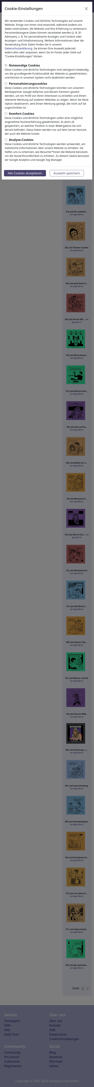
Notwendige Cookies (24, 65)
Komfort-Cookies (21, 114)
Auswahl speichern (66, 173)
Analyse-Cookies (21, 140)
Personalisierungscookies (28, 84)
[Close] (86, 9)
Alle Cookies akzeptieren (25, 173)
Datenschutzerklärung (18, 48)
